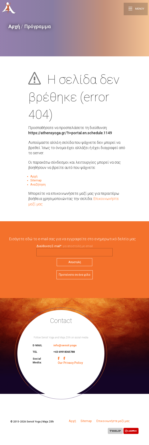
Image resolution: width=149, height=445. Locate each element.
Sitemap (36, 180)
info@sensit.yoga (65, 345)
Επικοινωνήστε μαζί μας (113, 421)
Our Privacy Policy (70, 362)
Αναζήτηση (38, 184)
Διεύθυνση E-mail (49, 246)
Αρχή (14, 26)
